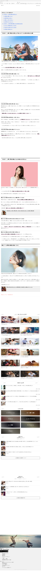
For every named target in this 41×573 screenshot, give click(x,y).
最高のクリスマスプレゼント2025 (8, 562)
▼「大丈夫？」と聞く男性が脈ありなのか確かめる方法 (12, 23)
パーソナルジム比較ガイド (6, 567)
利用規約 (3, 554)
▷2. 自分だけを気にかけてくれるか (9, 27)
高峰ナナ (2, 5)
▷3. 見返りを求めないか (7, 29)
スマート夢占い (4, 564)
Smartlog (1, 3)
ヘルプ (3, 557)
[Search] (40, 0)
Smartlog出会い (4, 563)
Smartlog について (5, 553)
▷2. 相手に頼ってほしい (7, 18)
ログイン (1, 2)
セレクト (3, 566)
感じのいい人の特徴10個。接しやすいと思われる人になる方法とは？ (17, 486)
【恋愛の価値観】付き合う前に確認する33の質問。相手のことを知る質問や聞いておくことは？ (22, 441)
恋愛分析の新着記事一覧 (20, 497)
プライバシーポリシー (6, 556)
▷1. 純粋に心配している (7, 16)
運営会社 (3, 555)
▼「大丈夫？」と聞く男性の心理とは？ (9, 14)
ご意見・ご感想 (4, 558)
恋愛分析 (12, 3)
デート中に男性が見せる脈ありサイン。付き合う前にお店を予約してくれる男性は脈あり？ (21, 401)
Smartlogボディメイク (6, 565)
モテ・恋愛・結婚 (7, 3)
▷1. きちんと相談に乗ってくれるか (9, 25)
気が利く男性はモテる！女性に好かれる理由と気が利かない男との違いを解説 (19, 481)
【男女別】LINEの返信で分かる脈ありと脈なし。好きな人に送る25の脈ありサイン (20, 446)
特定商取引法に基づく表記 (6, 559)
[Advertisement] (10, 303)
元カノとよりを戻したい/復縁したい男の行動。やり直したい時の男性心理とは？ (19, 385)
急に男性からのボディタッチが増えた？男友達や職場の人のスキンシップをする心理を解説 (21, 396)
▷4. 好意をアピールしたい (8, 21)
